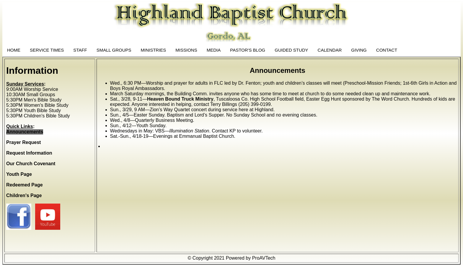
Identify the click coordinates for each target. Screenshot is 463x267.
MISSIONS (186, 50)
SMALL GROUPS (114, 50)
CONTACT (386, 50)
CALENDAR (330, 50)
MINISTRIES (153, 50)
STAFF (80, 50)
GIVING (359, 50)
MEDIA (214, 50)
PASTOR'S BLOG (247, 50)
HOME (13, 50)
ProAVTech (263, 258)
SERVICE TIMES (47, 50)
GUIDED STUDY (291, 50)
